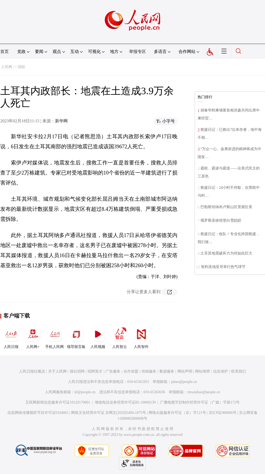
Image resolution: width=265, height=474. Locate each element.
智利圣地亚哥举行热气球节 (223, 267)
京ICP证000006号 (223, 413)
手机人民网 (54, 337)
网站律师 (202, 371)
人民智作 (141, 337)
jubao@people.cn (184, 382)
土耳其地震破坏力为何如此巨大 (226, 253)
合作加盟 (131, 371)
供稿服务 (148, 371)
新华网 (61, 121)
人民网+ (33, 337)
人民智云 (119, 337)
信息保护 (220, 371)
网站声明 (184, 371)
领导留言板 (76, 337)
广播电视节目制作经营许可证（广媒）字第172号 (200, 402)
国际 (21, 67)
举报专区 (137, 51)
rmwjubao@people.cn (203, 392)
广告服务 (113, 371)
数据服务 (166, 371)
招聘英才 (95, 371)
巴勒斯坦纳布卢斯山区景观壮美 (226, 207)
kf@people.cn (85, 392)
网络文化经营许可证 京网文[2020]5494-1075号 (108, 413)
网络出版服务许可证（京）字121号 (177, 413)
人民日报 (11, 337)
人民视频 (98, 337)
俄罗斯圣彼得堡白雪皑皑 (220, 220)
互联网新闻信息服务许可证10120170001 (57, 402)
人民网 (6, 67)
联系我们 (238, 371)
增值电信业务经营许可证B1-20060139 (125, 402)
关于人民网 (57, 371)
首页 (4, 51)
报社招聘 (77, 371)
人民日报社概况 (32, 371)
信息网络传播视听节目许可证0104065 (37, 413)
